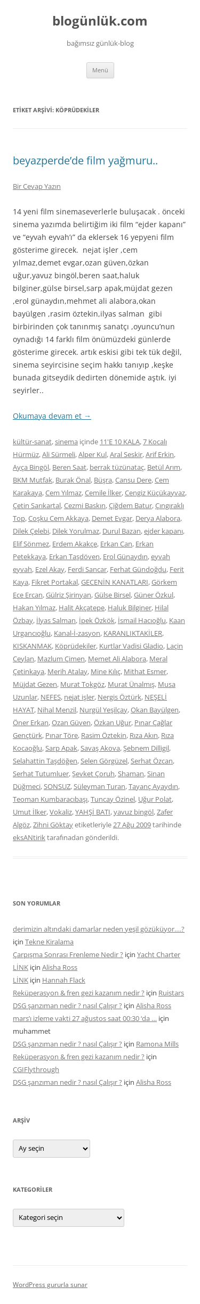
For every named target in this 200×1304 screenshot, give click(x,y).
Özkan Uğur (112, 722)
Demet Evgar (112, 518)
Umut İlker (29, 812)
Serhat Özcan (152, 761)
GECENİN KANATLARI (114, 582)
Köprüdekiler (75, 646)
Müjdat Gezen (35, 684)
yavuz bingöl (134, 812)
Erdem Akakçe (74, 544)
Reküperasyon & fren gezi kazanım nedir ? (79, 993)
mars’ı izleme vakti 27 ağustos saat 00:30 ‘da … (85, 1018)
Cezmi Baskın (85, 505)
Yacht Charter (158, 954)
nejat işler (79, 697)
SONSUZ (57, 786)
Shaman (131, 773)
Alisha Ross (59, 967)
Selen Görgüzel (104, 761)
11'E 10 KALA (120, 441)
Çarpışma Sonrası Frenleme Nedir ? (68, 954)
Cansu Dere (133, 480)
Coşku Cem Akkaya (58, 518)
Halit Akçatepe (82, 607)
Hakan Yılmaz (34, 607)
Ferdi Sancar (87, 569)
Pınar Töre (61, 735)
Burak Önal (73, 480)
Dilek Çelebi (31, 531)
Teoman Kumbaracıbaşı (50, 799)
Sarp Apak (61, 748)
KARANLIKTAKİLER (132, 633)
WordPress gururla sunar (50, 1284)
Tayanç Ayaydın (153, 786)
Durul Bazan (121, 531)
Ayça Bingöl (31, 467)
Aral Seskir (126, 454)
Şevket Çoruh (93, 773)
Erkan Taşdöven (74, 556)
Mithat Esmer (145, 671)
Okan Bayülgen (155, 710)
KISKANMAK (32, 646)
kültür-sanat (32, 441)
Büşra (103, 480)
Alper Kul (92, 454)
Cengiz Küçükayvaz (155, 492)
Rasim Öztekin (103, 735)
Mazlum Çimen (61, 658)
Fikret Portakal (54, 582)
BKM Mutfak (32, 480)
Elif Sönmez (31, 544)
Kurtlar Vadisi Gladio (131, 646)
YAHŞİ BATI (92, 812)
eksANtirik (29, 837)
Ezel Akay (50, 569)
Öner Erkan (31, 722)
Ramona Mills (157, 1044)
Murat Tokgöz (82, 684)
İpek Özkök (97, 620)
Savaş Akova (100, 748)
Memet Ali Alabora (117, 658)
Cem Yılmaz (63, 492)
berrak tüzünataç (117, 467)
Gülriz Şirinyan (68, 595)
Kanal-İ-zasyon (77, 633)
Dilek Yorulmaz (75, 531)
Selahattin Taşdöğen (45, 761)
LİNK (20, 967)
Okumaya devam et (52, 416)
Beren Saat (69, 467)
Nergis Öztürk (119, 697)
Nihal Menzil (56, 710)
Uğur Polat (155, 799)
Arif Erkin (160, 454)
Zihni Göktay (53, 824)
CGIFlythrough (36, 1069)
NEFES (51, 697)
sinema (66, 441)
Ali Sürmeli (58, 454)
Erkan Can (116, 544)
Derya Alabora (157, 518)
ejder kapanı (163, 531)
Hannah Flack (63, 980)
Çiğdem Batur (130, 505)
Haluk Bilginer (129, 607)
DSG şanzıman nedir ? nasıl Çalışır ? (67, 1005)
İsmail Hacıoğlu (142, 620)
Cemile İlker (103, 492)
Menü (100, 70)
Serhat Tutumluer (41, 773)
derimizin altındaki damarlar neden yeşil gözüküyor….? (99, 929)
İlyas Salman (56, 620)
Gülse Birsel (112, 595)
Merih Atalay (67, 671)
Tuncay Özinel (113, 799)
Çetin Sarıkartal (37, 505)
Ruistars (171, 993)
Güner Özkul (153, 595)
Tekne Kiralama (49, 941)
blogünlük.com (100, 21)
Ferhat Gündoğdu (138, 569)
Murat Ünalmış (131, 684)
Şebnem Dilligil (146, 748)
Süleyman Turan (99, 786)
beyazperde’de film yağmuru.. (85, 160)
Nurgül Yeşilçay (103, 710)
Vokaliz (61, 812)
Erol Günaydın (125, 556)
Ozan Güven (71, 722)
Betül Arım (163, 467)
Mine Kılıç (106, 671)
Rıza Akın (144, 735)
